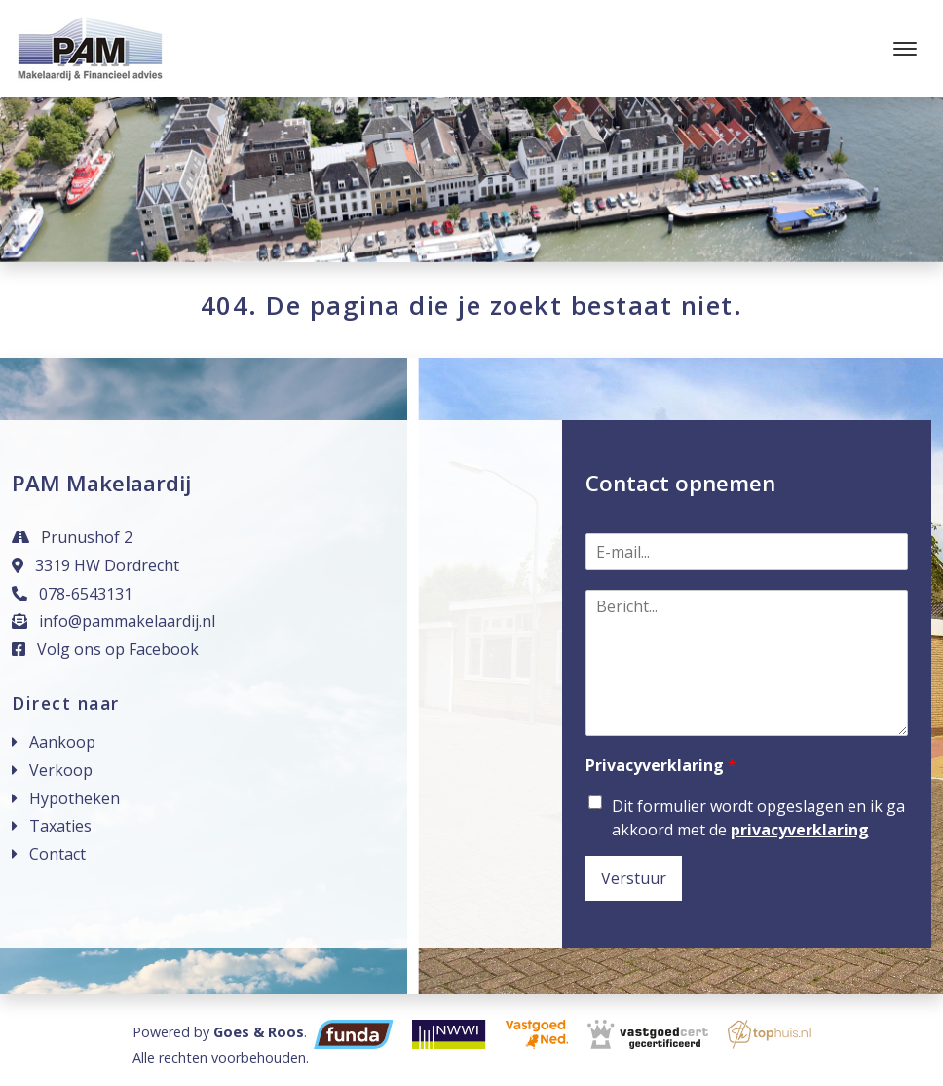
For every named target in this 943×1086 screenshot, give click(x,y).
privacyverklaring (800, 829)
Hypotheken (74, 798)
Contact (57, 854)
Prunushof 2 (72, 537)
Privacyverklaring (660, 766)
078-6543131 (72, 593)
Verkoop (61, 770)
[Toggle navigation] (904, 48)
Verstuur (633, 878)
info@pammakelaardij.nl (113, 621)
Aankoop (62, 742)
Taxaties (60, 825)
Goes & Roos (258, 1032)
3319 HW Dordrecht (95, 565)
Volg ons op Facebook (105, 649)
